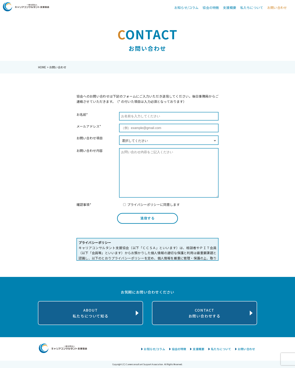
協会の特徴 (210, 7)
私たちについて (251, 7)
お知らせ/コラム (186, 7)
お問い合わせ (277, 7)
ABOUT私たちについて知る (91, 313)
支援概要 (229, 7)
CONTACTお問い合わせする (204, 313)
